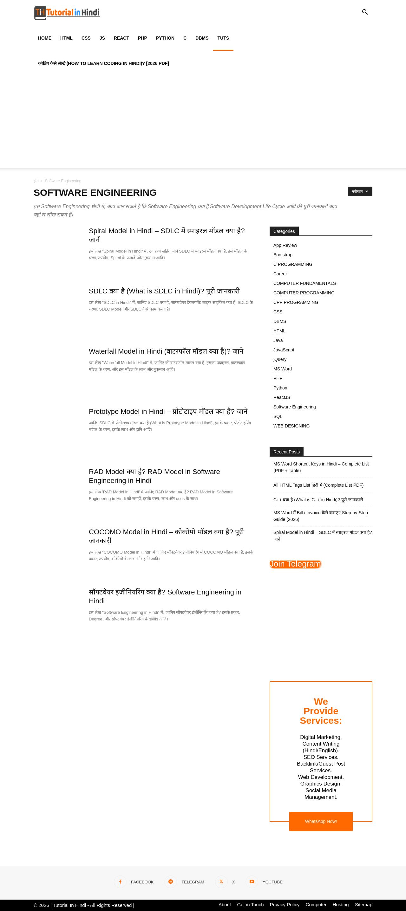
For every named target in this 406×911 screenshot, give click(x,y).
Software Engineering (294, 406)
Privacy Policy (284, 904)
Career (280, 273)
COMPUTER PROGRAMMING (304, 292)
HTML (66, 38)
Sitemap (363, 904)
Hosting (341, 904)
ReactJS (281, 397)
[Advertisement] (203, 123)
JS (102, 38)
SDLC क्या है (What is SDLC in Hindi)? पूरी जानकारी (164, 291)
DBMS (201, 38)
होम (36, 181)
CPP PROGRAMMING (295, 302)
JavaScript (283, 349)
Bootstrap (282, 254)
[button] (364, 13)
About (225, 904)
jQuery (279, 359)
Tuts (223, 38)
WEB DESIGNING (291, 425)
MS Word (282, 368)
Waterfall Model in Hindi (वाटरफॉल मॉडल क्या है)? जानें (166, 351)
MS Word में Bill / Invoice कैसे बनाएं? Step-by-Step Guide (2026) (320, 516)
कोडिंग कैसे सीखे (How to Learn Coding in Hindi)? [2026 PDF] (103, 63)
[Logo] (67, 13)
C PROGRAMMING (292, 264)
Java (278, 340)
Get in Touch (250, 904)
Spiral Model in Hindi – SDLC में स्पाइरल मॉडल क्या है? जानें (322, 536)
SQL (277, 416)
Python (165, 38)
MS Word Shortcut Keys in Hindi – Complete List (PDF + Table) (321, 467)
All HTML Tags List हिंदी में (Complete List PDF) (318, 485)
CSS (86, 38)
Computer (316, 904)
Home (44, 38)
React (121, 38)
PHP (142, 38)
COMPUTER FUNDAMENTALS (304, 283)
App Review (285, 245)
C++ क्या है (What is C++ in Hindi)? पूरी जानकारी (318, 499)
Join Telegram (295, 563)
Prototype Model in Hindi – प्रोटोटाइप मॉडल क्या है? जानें (168, 411)
